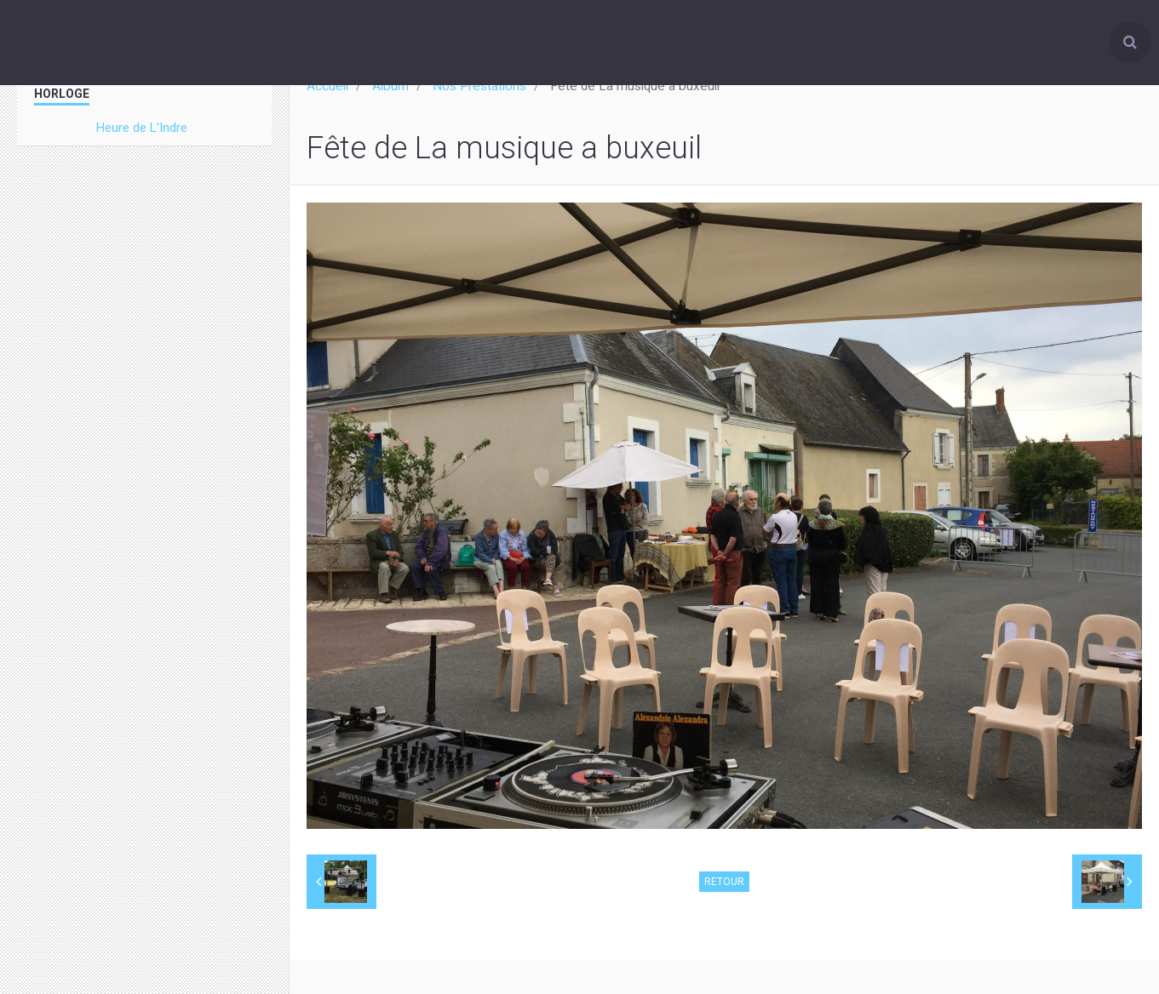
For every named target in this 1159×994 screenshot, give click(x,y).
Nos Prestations (479, 86)
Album (390, 86)
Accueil (327, 86)
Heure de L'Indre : (144, 127)
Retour (724, 882)
